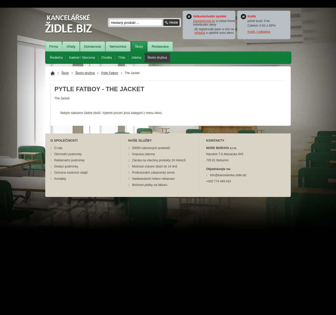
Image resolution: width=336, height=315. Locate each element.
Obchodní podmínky (68, 154)
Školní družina (157, 57)
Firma (53, 46)
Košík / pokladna (259, 32)
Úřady (70, 46)
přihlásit (200, 33)
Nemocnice (118, 46)
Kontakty (60, 179)
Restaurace (160, 46)
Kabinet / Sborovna (82, 57)
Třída (121, 57)
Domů (52, 73)
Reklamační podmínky (69, 160)
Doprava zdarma (143, 154)
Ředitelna (56, 57)
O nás (58, 148)
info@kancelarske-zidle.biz (228, 175)
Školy (139, 46)
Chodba (106, 57)
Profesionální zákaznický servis (153, 172)
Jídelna (136, 57)
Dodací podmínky (66, 166)
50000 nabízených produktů (151, 148)
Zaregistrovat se (204, 21)
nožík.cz (72, 23)
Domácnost (92, 46)
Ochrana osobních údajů (71, 172)
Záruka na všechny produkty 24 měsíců (159, 160)
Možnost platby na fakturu (149, 185)
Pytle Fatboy (109, 73)
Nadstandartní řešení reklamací (153, 179)
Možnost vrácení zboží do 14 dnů (154, 166)
